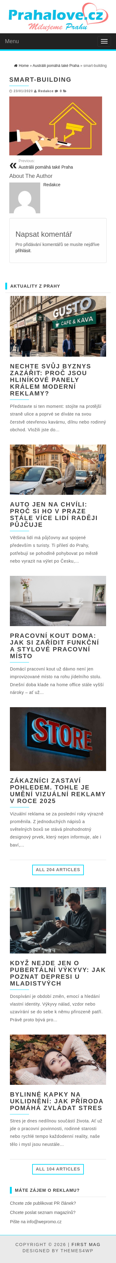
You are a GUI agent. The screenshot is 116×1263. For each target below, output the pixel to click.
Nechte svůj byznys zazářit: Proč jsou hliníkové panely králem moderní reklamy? (50, 380)
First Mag (86, 1244)
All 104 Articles (58, 1169)
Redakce (46, 91)
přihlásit (22, 250)
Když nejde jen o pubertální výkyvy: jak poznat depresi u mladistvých (58, 973)
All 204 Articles (58, 869)
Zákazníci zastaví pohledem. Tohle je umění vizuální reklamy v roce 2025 (58, 790)
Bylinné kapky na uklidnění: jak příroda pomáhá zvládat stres (56, 1101)
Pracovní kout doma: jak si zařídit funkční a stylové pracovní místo (54, 645)
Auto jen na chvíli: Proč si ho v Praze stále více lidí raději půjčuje (54, 514)
